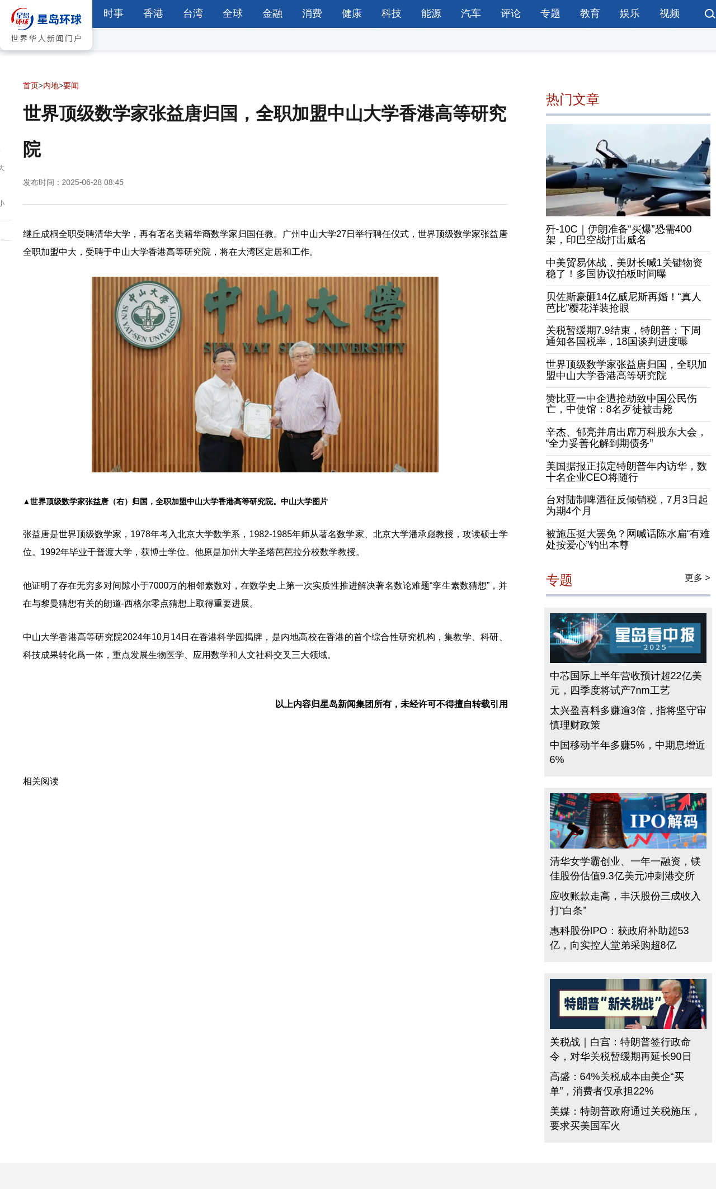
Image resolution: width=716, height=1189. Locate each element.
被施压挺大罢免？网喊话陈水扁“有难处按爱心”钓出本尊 (628, 539)
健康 (352, 13)
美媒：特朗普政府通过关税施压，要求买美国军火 (625, 1118)
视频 (670, 13)
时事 (113, 13)
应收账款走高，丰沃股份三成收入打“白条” (625, 903)
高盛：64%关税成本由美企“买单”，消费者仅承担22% (617, 1084)
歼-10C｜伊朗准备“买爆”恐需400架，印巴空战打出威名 (619, 235)
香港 (153, 13)
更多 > (697, 577)
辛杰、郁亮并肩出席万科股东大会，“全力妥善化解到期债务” (626, 438)
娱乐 (630, 13)
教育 (590, 13)
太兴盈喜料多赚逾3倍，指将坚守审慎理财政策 (628, 718)
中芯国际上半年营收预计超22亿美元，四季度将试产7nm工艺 (626, 683)
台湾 (193, 13)
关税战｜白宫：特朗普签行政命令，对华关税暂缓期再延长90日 (621, 1049)
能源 (431, 13)
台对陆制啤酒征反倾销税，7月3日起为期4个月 (627, 505)
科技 (391, 13)
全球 (233, 13)
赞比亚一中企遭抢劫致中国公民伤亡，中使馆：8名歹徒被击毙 (621, 404)
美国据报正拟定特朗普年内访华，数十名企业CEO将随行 (626, 472)
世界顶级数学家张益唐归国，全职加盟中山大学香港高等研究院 (626, 370)
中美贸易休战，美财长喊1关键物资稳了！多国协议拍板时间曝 (624, 268)
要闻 (71, 85)
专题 (550, 13)
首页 (31, 85)
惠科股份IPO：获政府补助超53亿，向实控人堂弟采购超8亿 (619, 938)
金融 (272, 13)
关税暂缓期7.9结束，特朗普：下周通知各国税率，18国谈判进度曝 (623, 336)
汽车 (471, 13)
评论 (511, 13)
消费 (312, 13)
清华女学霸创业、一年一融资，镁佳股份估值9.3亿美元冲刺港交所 (625, 869)
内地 (51, 85)
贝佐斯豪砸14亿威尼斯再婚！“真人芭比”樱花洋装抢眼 (623, 302)
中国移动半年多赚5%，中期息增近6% (627, 752)
